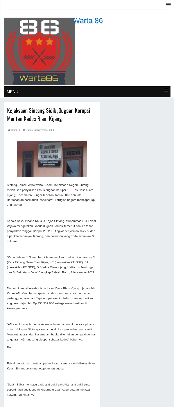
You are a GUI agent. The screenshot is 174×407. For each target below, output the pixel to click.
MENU (12, 92)
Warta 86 (88, 20)
